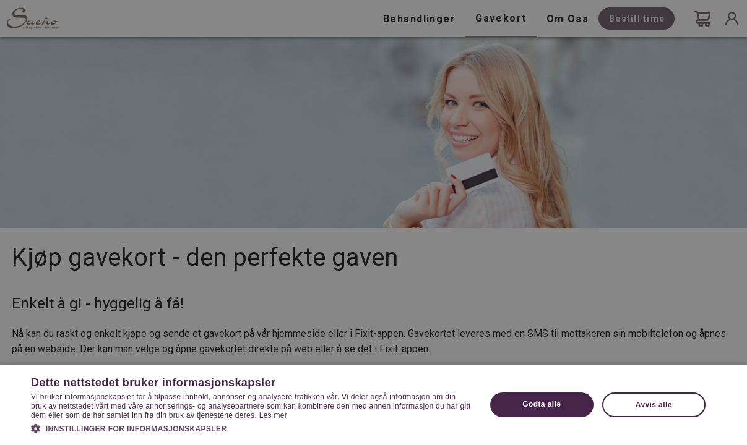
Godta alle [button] (541, 404)
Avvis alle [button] (654, 404)
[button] (251, 427)
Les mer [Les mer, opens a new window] (273, 415)
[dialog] (373, 222)
